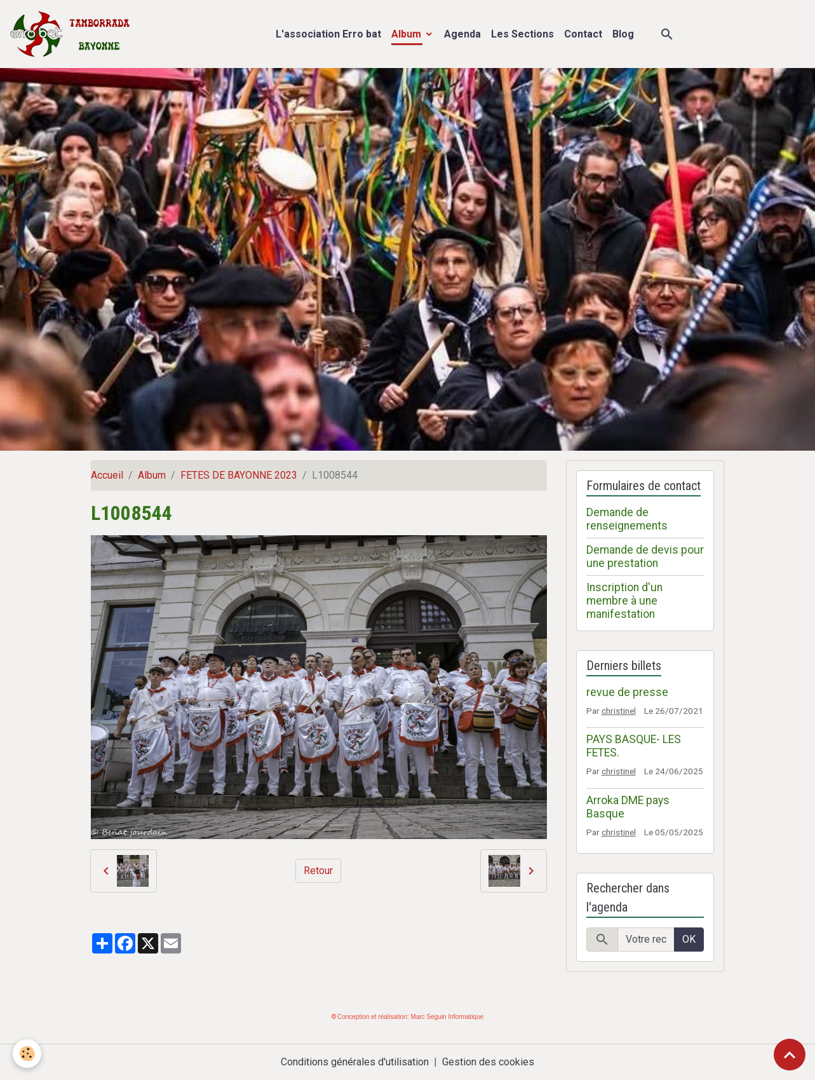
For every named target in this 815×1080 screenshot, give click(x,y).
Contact (583, 34)
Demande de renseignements (627, 519)
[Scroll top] (789, 1054)
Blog (623, 34)
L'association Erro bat (328, 34)
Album (407, 34)
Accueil (107, 475)
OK (689, 939)
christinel (619, 711)
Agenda (462, 34)
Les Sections (522, 34)
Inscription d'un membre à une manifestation (624, 600)
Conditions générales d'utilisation (355, 1062)
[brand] (72, 34)
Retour (318, 871)
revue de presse (627, 692)
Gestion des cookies (488, 1062)
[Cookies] (27, 1053)
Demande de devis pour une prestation (645, 556)
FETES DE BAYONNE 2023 (238, 475)
